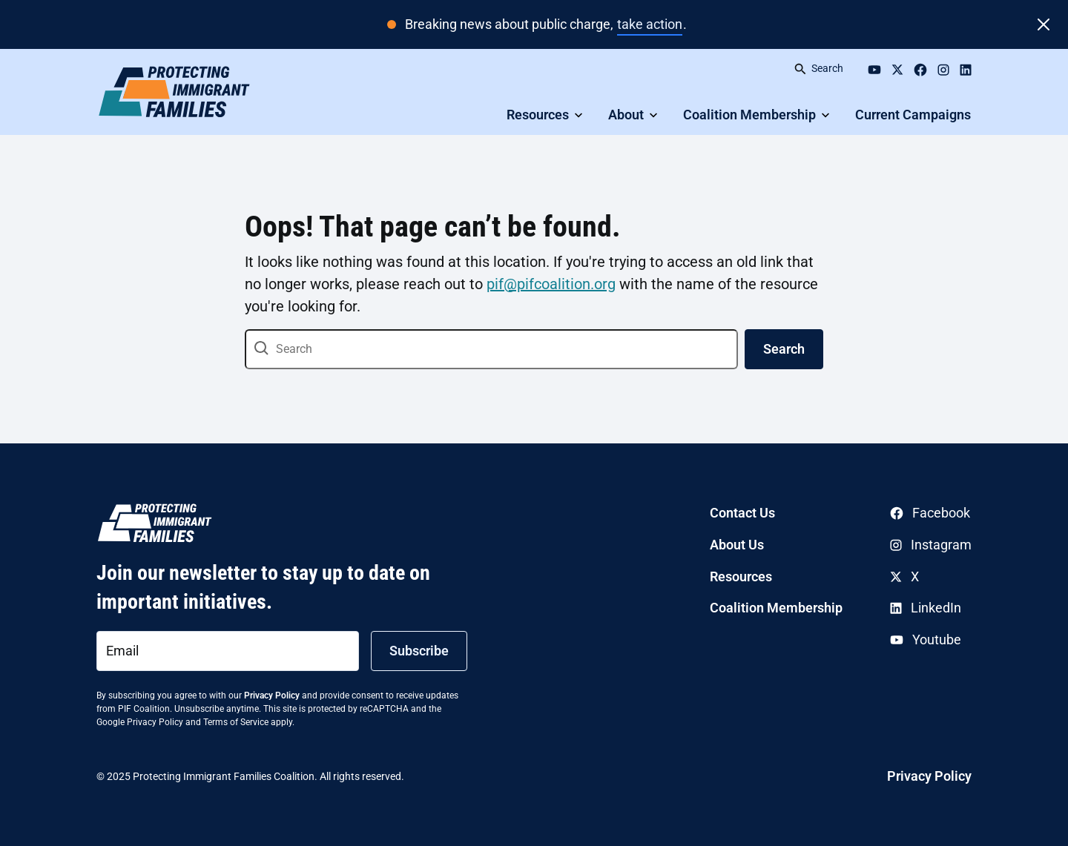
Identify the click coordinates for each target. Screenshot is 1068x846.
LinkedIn (925, 607)
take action (649, 24)
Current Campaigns (913, 114)
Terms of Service (235, 722)
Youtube (925, 639)
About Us (737, 544)
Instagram (931, 544)
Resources (538, 114)
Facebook (930, 513)
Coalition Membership (749, 114)
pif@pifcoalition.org (551, 284)
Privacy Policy (272, 695)
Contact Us (742, 513)
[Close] (1043, 24)
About (626, 114)
